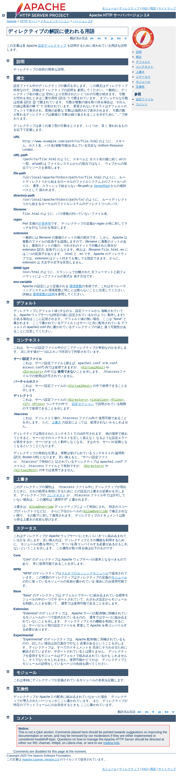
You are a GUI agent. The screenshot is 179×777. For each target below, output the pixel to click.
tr (126, 38)
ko (119, 38)
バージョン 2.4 (83, 21)
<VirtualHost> (93, 367)
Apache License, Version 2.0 (40, 759)
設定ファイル (144, 99)
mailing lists (111, 743)
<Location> (99, 400)
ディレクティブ (129, 8)
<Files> (117, 400)
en (91, 38)
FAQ (145, 8)
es (99, 38)
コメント (142, 104)
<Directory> (32, 372)
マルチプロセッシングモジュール (84, 573)
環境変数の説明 (44, 294)
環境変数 (75, 286)
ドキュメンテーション (55, 21)
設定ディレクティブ (52, 45)
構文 (139, 57)
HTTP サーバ (28, 21)
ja (112, 38)
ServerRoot (102, 186)
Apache (12, 21)
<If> (26, 404)
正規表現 (44, 223)
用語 (153, 8)
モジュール (109, 8)
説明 (139, 52)
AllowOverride (41, 507)
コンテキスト (144, 66)
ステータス (143, 77)
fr (106, 38)
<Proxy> (38, 404)
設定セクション (83, 404)
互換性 (140, 86)
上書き (140, 72)
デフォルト (143, 61)
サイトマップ (167, 8)
